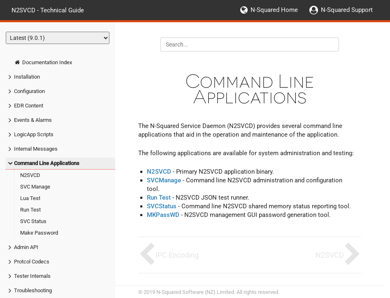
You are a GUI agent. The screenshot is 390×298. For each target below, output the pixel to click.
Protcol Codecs (31, 261)
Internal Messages (36, 149)
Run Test (30, 210)
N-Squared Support (347, 10)
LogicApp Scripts (33, 134)
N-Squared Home (274, 10)
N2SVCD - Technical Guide (48, 10)
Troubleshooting (33, 290)
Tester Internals (32, 276)
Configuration (29, 91)
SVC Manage (35, 187)
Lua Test (30, 198)
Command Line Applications (46, 163)
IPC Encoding (177, 255)
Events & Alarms (33, 120)
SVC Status (33, 221)
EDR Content (28, 105)
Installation (27, 77)
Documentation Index (43, 62)
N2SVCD (30, 175)
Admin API (26, 247)
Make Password (39, 233)
